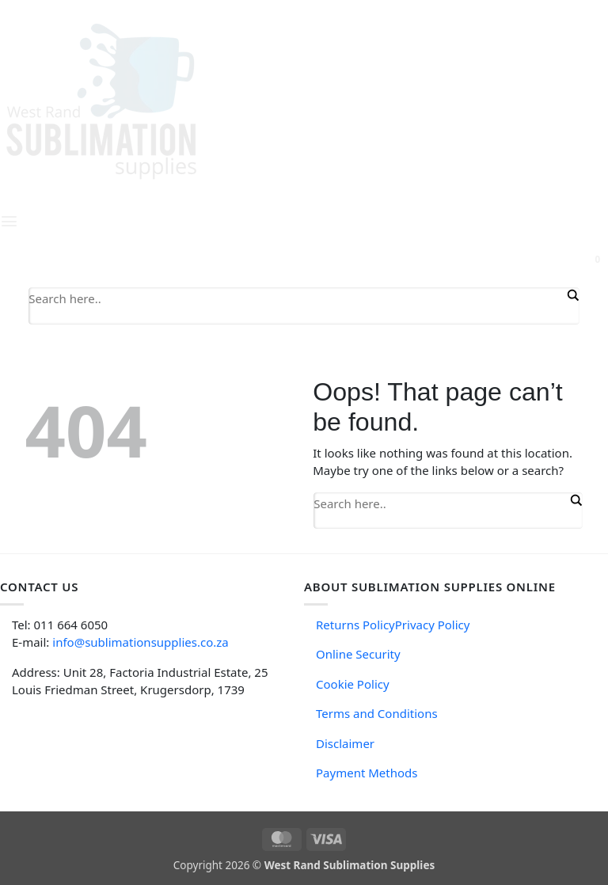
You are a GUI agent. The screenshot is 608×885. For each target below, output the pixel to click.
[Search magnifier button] (572, 295)
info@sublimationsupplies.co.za (140, 642)
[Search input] (296, 297)
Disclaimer (345, 743)
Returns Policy (355, 624)
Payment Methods (366, 773)
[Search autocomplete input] (296, 317)
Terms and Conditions (377, 713)
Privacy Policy (432, 624)
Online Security (358, 654)
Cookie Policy (353, 684)
